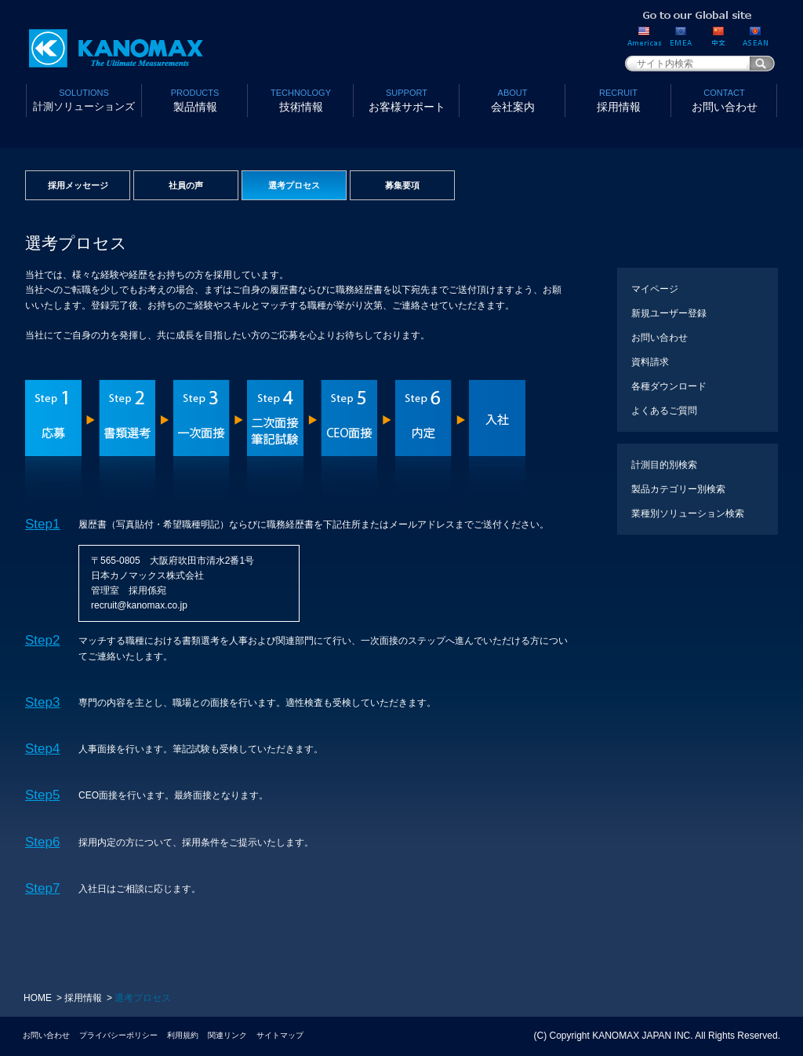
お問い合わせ (724, 99)
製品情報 (195, 99)
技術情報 (301, 99)
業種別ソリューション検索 (687, 513)
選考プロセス (294, 185)
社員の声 (186, 185)
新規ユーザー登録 (669, 313)
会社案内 (512, 99)
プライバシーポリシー (118, 1035)
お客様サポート (406, 99)
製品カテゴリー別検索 (678, 489)
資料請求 (650, 361)
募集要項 (402, 185)
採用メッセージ (78, 185)
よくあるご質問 (664, 410)
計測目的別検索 (664, 464)
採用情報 (618, 99)
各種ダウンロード (669, 386)
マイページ (654, 288)
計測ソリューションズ (84, 99)
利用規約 (182, 1035)
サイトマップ (279, 1035)
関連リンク (227, 1035)
